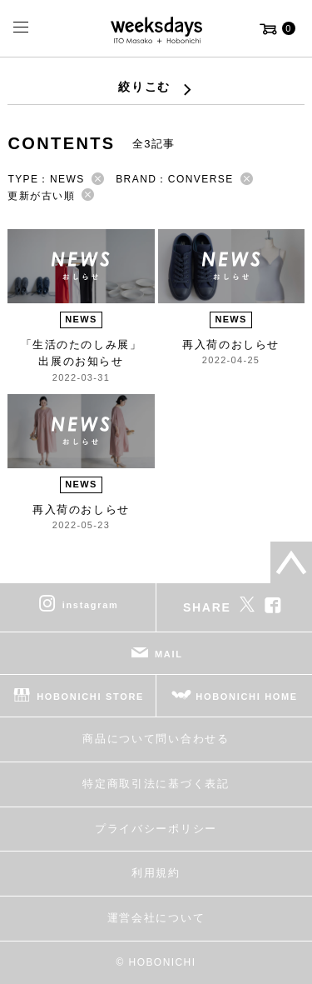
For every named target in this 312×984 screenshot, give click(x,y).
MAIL (169, 654)
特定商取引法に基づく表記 (155, 783)
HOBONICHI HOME (247, 697)
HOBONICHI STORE (90, 697)
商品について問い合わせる (155, 738)
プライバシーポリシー (156, 828)
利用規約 (156, 873)
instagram (90, 605)
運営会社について (156, 918)
